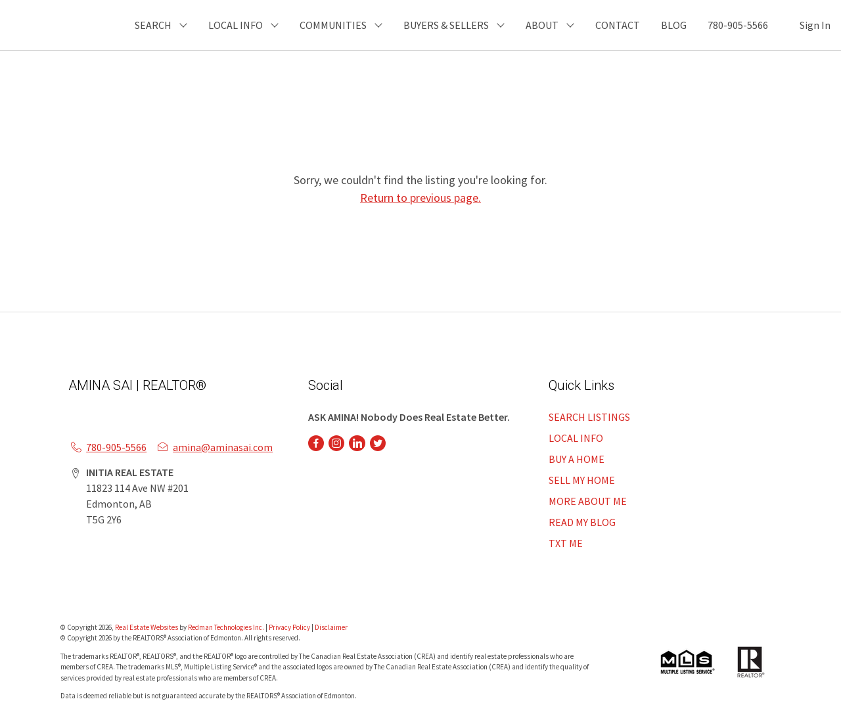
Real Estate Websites (147, 627)
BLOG (674, 25)
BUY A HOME (576, 459)
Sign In (815, 25)
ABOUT (542, 25)
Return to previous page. (420, 197)
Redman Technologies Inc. (226, 627)
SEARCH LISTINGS (589, 416)
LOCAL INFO (576, 437)
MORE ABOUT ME (588, 501)
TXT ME (566, 543)
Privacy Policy (289, 627)
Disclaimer (331, 627)
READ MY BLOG (582, 522)
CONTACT (617, 25)
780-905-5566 (738, 25)
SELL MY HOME (582, 480)
